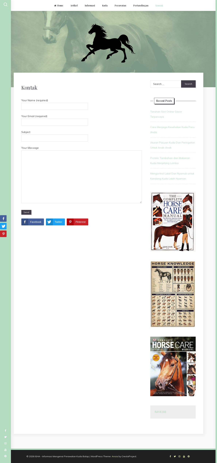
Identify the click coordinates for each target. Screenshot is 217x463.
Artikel (74, 5)
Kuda (105, 5)
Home (58, 5)
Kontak (159, 5)
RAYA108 (160, 412)
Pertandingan (140, 5)
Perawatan (120, 5)
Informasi (90, 5)
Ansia (115, 456)
